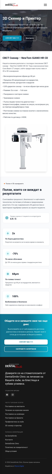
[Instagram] (13, 395)
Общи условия (11, 451)
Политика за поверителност (16, 447)
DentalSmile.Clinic (12, 444)
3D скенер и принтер (13, 426)
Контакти (30, 38)
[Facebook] (7, 395)
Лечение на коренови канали (17, 410)
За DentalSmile (11, 436)
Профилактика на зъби (14, 422)
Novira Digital (19, 466)
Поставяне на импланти (15, 406)
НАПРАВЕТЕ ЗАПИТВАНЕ (26, 349)
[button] (45, 5)
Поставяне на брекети (14, 418)
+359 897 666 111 (12, 38)
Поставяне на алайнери (14, 414)
